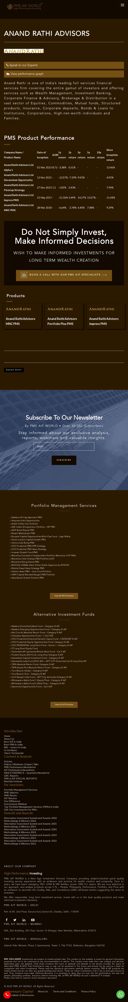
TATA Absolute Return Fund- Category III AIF (33, 665)
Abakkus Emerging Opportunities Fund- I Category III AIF (39, 630)
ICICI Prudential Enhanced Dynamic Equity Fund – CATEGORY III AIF (45, 639)
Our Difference (12, 801)
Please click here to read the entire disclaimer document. (30, 978)
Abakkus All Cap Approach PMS (27, 518)
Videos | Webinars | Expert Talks (21, 764)
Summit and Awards (18, 813)
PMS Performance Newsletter (20, 767)
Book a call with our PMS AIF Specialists (64, 275)
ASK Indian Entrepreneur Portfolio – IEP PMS (33, 527)
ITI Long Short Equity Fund (25, 649)
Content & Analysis (18, 756)
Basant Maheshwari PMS (23, 533)
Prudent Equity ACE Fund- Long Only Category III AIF (37, 655)
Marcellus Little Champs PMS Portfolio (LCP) (33, 559)
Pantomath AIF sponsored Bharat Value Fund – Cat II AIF (39, 652)
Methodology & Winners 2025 (20, 826)
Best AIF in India (13, 741)
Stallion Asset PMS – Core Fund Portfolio (31, 572)
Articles (8, 761)
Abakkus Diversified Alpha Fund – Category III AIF (36, 626)
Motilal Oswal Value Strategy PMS (28, 568)
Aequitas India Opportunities (26, 521)
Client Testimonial (14, 753)
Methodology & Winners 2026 (20, 820)
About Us (9, 738)
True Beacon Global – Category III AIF (30, 671)
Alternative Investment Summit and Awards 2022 (30, 840)
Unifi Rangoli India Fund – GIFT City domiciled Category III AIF (42, 677)
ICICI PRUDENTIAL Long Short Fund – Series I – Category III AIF (42, 645)
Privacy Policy (88, 991)
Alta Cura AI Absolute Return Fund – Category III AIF (37, 633)
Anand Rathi (14, 370)
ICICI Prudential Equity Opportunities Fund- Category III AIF (41, 642)
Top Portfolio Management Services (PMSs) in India (31, 806)
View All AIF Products (64, 705)
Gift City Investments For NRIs (20, 809)
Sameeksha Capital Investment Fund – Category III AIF (38, 658)
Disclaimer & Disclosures (21, 995)
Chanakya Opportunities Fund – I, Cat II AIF (33, 636)
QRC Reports (11, 775)
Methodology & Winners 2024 (20, 832)
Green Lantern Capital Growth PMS (29, 540)
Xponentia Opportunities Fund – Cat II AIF (32, 687)
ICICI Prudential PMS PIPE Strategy (28, 546)
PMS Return (10, 795)
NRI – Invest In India (15, 747)
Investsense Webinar (15, 803)
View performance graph (25, 73)
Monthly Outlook (13, 781)
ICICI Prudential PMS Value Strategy (29, 549)
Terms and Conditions (64, 991)
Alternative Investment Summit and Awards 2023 (30, 835)
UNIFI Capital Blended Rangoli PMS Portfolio (33, 575)
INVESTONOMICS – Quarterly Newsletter (27, 772)
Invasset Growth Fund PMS (25, 553)
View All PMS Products (64, 596)
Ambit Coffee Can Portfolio (25, 524)
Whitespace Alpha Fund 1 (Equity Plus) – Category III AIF (39, 680)
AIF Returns (10, 798)
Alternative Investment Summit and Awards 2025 (30, 823)
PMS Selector (11, 792)
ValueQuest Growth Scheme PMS (28, 578)
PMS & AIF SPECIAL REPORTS (20, 778)
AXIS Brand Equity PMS (23, 530)
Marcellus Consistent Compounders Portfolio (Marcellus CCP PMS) (44, 556)
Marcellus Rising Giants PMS (25, 562)
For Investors (13, 785)
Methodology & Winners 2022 (20, 843)
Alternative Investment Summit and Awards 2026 (30, 818)
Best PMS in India (13, 744)
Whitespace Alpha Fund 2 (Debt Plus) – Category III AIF (38, 684)
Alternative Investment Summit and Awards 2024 (30, 829)
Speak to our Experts (22, 65)
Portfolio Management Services (21, 789)
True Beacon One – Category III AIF (29, 674)
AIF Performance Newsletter (19, 769)
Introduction (13, 731)
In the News (10, 750)
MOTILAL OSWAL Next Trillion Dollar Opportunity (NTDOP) (40, 565)
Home (7, 736)
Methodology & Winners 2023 (20, 837)
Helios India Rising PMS (23, 543)
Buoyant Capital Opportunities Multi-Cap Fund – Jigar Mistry (41, 537)
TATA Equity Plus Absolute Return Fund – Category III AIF (39, 668)
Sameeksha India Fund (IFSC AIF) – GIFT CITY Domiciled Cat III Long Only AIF (49, 661)
